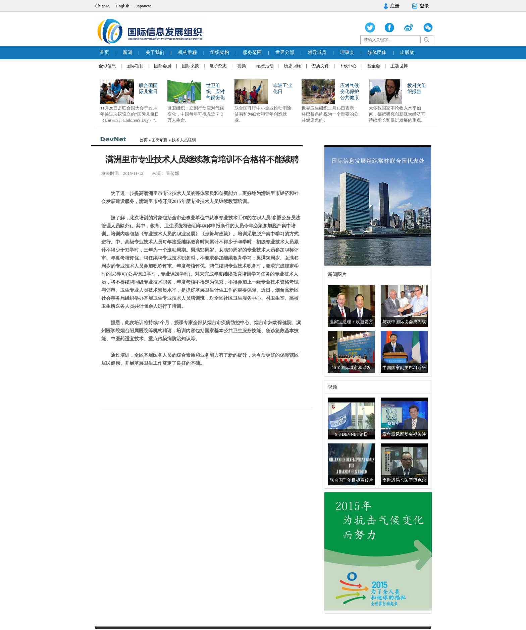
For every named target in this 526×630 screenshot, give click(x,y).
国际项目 (135, 65)
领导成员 (317, 52)
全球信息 (107, 65)
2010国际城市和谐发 (351, 367)
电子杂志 (218, 65)
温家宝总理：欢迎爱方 (351, 321)
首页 (104, 52)
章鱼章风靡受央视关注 (404, 434)
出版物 (407, 52)
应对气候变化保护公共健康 (349, 91)
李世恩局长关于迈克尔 (404, 480)
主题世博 (399, 65)
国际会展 (162, 65)
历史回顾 (292, 65)
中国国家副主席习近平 (404, 367)
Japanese (144, 5)
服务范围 (252, 52)
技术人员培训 (184, 140)
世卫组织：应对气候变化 (215, 91)
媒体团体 (377, 52)
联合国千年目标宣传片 (351, 480)
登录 (420, 6)
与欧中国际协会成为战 (404, 321)
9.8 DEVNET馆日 (351, 434)
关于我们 (155, 52)
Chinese (102, 5)
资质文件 (320, 65)
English (122, 5)
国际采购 (190, 65)
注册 (391, 6)
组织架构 (219, 52)
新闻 (127, 52)
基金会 (373, 65)
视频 (241, 65)
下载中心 (348, 65)
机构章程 (187, 52)
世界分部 (284, 52)
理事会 (347, 52)
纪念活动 (265, 65)
